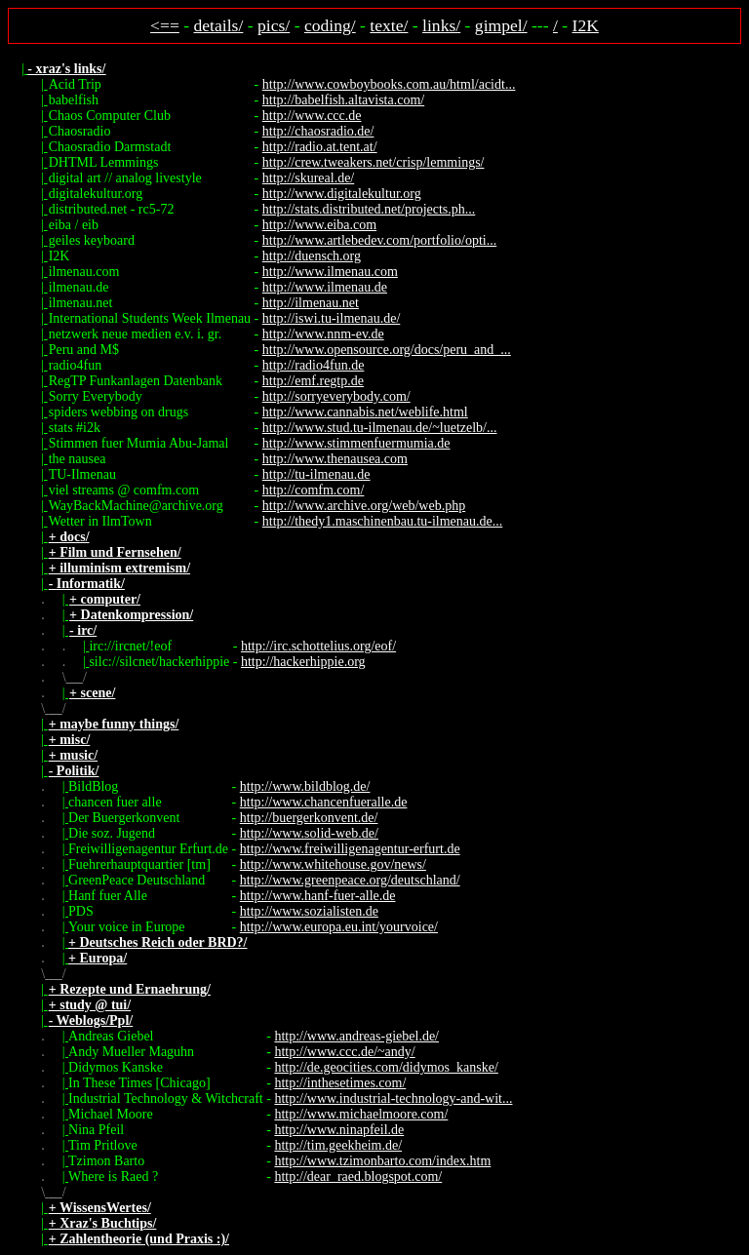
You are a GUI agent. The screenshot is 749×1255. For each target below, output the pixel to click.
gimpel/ (501, 25)
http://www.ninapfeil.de (339, 1129)
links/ (441, 25)
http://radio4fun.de (313, 365)
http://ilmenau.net (310, 302)
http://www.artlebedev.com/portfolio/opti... (379, 240)
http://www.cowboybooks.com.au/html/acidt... (389, 84)
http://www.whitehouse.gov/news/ (333, 864)
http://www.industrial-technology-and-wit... (393, 1098)
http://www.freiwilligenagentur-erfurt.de (350, 849)
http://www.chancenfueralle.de (324, 802)
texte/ (389, 25)
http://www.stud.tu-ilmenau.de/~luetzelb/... (379, 427)
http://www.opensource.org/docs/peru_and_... (386, 349)
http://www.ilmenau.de (324, 287)
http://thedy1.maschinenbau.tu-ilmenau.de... (382, 521)
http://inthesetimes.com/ (340, 1083)
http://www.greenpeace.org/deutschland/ (350, 880)
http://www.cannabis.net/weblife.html (365, 412)
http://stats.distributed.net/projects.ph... (369, 209)
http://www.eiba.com (319, 224)
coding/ (330, 25)
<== (164, 25)
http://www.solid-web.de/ (309, 833)
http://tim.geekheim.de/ (338, 1145)
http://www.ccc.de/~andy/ (344, 1051)
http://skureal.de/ (308, 178)
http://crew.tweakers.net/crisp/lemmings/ (373, 162)
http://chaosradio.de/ (318, 131)
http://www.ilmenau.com (330, 271)
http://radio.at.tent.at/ (319, 146)
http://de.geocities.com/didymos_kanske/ (385, 1067)
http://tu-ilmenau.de (316, 474)
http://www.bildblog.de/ (305, 786)
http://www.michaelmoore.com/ (361, 1114)
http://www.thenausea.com (335, 458)
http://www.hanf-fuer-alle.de (318, 895)
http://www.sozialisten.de (309, 911)
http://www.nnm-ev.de (323, 334)
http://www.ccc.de (312, 115)
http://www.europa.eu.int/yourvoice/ (339, 927)
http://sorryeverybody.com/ (336, 396)
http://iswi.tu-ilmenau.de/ (331, 318)
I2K (585, 25)
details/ (219, 25)
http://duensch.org (311, 256)
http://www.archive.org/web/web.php (363, 505)
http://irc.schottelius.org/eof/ (318, 646)
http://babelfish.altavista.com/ (343, 100)
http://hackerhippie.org (303, 661)
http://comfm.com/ (313, 490)
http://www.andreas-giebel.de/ (356, 1036)
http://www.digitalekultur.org (341, 193)
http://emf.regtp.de (313, 380)
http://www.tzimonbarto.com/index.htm (382, 1161)
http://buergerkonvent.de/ (309, 817)
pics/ (273, 25)
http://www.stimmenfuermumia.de (356, 443)
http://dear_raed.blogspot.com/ (358, 1176)
